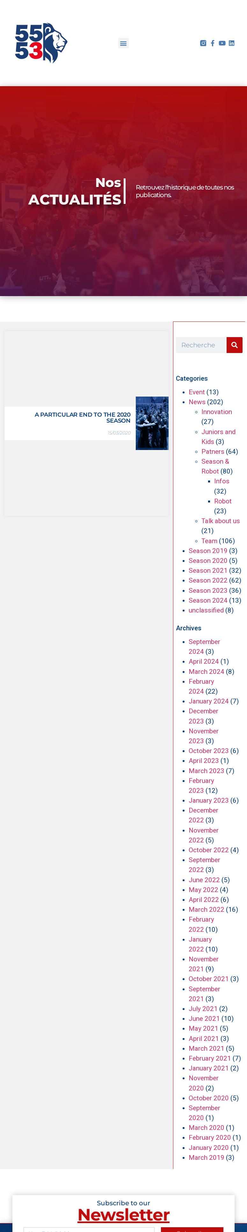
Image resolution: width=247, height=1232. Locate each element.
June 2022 (204, 880)
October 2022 (209, 850)
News (197, 402)
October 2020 (209, 1098)
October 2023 (209, 751)
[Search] (235, 345)
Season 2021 (208, 570)
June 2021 (204, 1018)
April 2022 (204, 899)
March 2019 (206, 1157)
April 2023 (204, 761)
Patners (212, 451)
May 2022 (203, 890)
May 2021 (203, 1028)
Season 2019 (208, 551)
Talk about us (220, 521)
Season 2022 (208, 580)
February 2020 (210, 1137)
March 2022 (206, 909)
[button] (123, 43)
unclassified (206, 610)
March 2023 (206, 771)
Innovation (216, 412)
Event (197, 392)
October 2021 (209, 979)
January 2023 (209, 800)
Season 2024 (208, 600)
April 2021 (204, 1038)
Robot (223, 501)
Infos (221, 481)
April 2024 (204, 661)
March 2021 (206, 1048)
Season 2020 (208, 560)
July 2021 (203, 1009)
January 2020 (209, 1148)
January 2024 (209, 701)
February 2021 (210, 1058)
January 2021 (209, 1068)
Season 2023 (208, 590)
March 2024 (206, 671)
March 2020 (206, 1128)
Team (209, 541)
